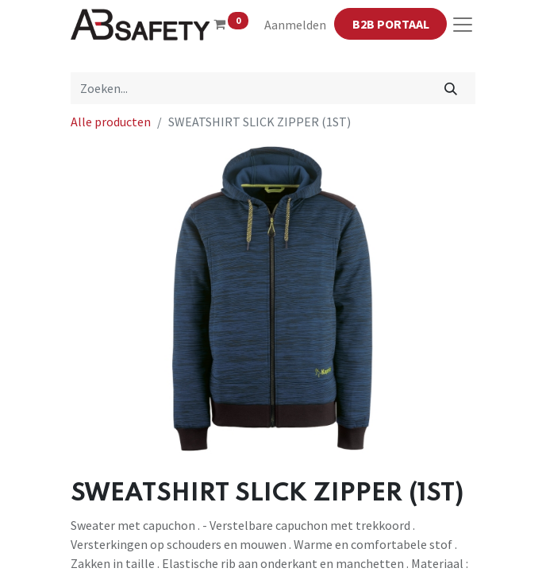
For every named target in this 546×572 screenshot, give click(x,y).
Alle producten (111, 121)
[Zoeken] (451, 88)
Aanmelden (295, 25)
